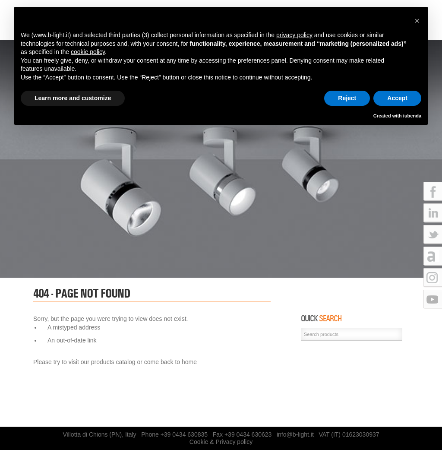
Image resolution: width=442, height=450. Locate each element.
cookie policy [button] (88, 51)
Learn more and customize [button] (73, 98)
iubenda (412, 115)
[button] (417, 21)
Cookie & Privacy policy (221, 441)
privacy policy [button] (294, 35)
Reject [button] (347, 98)
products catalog (113, 361)
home (189, 361)
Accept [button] (397, 98)
